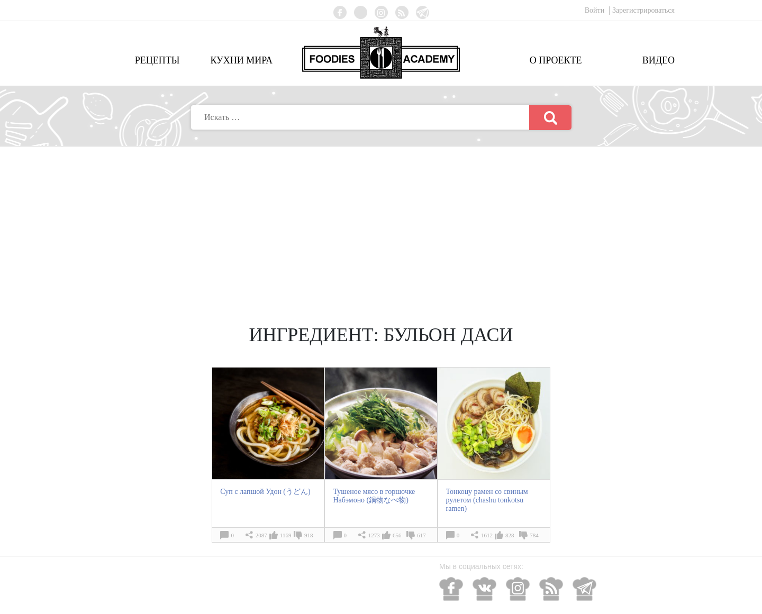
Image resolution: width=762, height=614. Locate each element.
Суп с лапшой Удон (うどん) (265, 492)
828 (509, 535)
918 (308, 535)
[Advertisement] (381, 226)
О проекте (556, 60)
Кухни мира (241, 60)
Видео (658, 60)
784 (534, 535)
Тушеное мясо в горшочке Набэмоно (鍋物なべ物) (374, 496)
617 (421, 535)
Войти (595, 10)
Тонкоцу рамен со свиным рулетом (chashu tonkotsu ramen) (487, 500)
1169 (286, 535)
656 (397, 535)
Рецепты (157, 60)
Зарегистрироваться (643, 10)
